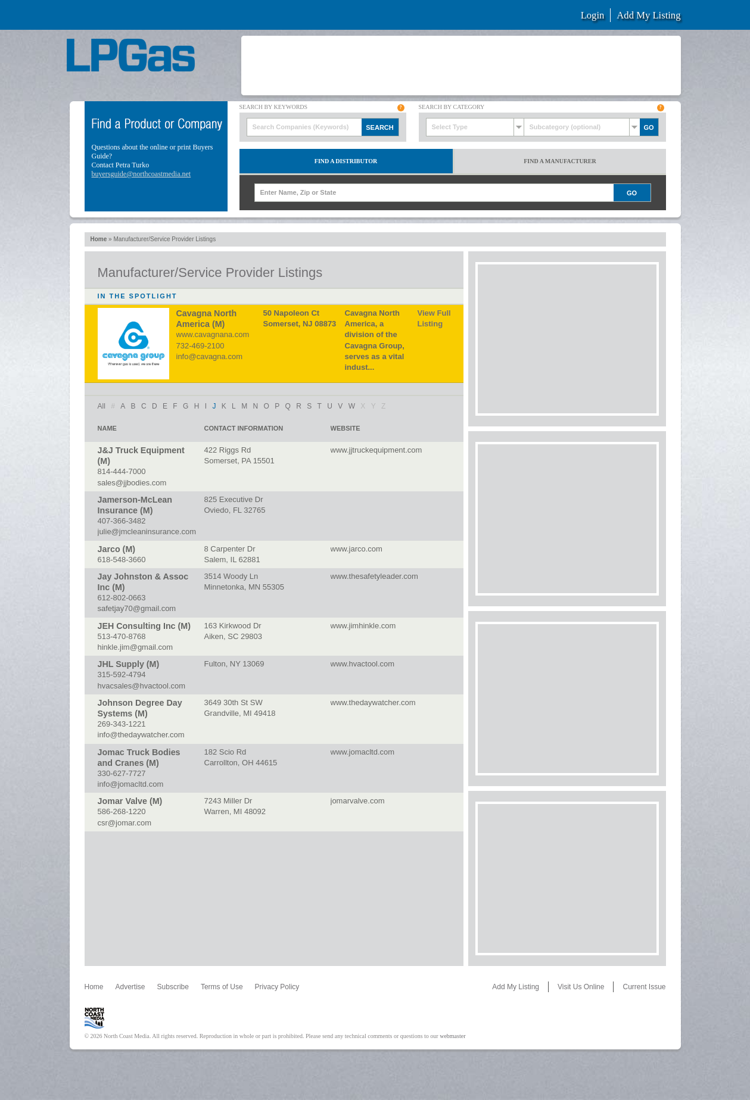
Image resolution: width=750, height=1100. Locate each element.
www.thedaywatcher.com (373, 702)
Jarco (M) (117, 549)
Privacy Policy (277, 987)
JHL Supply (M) (129, 664)
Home (99, 239)
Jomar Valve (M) (130, 801)
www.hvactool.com (363, 663)
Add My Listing (648, 15)
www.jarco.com (356, 548)
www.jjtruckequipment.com (376, 449)
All (101, 406)
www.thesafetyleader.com (374, 576)
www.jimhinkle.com (363, 625)
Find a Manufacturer (560, 161)
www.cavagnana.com (213, 334)
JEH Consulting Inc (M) (144, 626)
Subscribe (173, 987)
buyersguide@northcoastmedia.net (141, 174)
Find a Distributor (346, 161)
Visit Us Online (581, 987)
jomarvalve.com (358, 800)
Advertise (130, 987)
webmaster (452, 1036)
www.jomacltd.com (363, 751)
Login (593, 15)
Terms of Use (222, 987)
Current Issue (644, 987)
